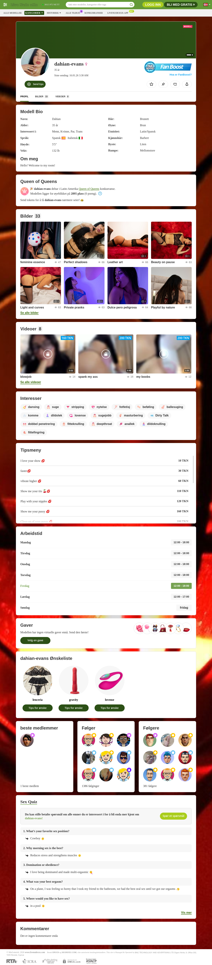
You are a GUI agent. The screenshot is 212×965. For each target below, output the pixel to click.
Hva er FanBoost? (181, 74)
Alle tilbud (74, 12)
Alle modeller (12, 13)
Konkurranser (94, 13)
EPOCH (55, 952)
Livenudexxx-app (118, 12)
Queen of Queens (89, 188)
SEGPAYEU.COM (69, 952)
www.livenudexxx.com (35, 952)
